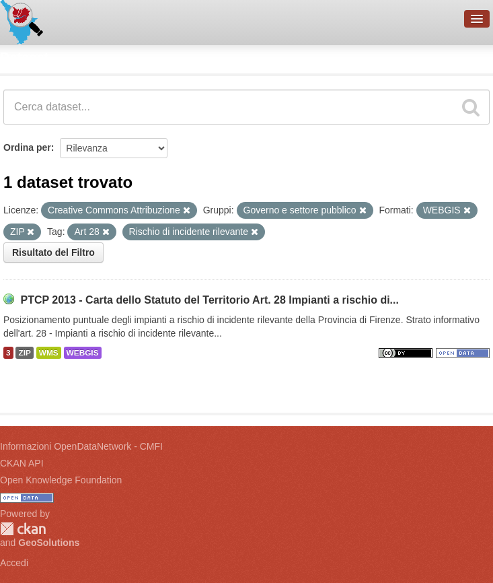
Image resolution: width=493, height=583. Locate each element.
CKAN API (22, 463)
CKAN (23, 529)
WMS (49, 352)
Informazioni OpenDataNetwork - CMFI (81, 446)
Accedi (14, 562)
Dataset (24, 57)
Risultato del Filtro (53, 252)
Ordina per (27, 147)
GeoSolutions (48, 542)
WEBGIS (83, 352)
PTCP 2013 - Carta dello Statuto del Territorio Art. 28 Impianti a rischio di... (209, 300)
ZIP (24, 352)
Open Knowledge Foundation (61, 480)
